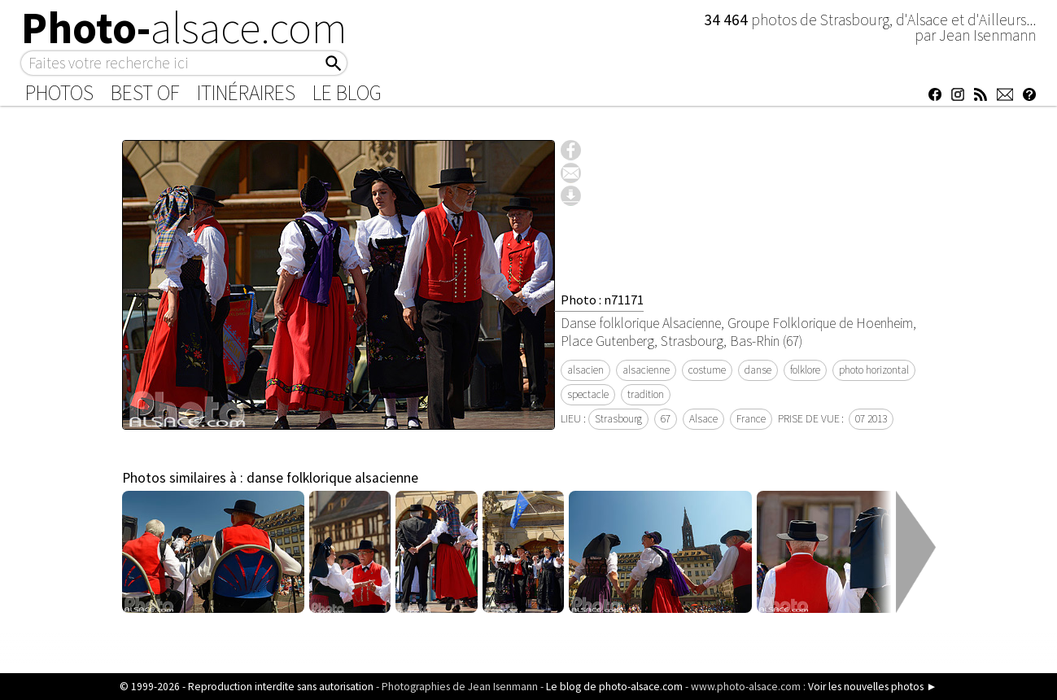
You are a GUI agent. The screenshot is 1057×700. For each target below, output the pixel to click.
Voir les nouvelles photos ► (872, 686)
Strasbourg (618, 419)
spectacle (588, 394)
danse (758, 370)
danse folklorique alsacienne (332, 478)
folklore (805, 370)
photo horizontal (874, 370)
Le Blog (347, 93)
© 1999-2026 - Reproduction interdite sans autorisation (246, 686)
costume (707, 370)
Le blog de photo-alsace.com (614, 686)
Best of (145, 93)
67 (665, 419)
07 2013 (871, 419)
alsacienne (646, 370)
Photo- (184, 27)
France (751, 419)
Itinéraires (246, 93)
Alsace (703, 419)
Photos (59, 93)
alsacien (585, 370)
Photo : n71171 (602, 299)
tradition (645, 394)
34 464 (727, 19)
